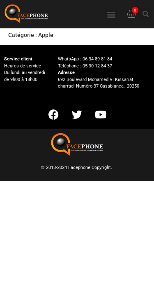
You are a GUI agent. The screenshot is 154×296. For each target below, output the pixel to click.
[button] (111, 14)
